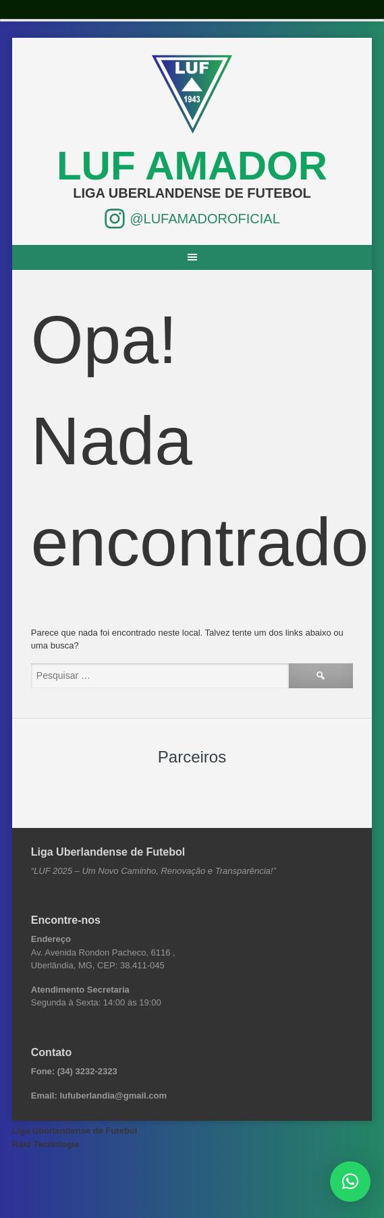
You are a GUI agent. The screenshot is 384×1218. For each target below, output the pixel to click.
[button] (350, 1181)
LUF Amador (192, 165)
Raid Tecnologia (45, 1144)
